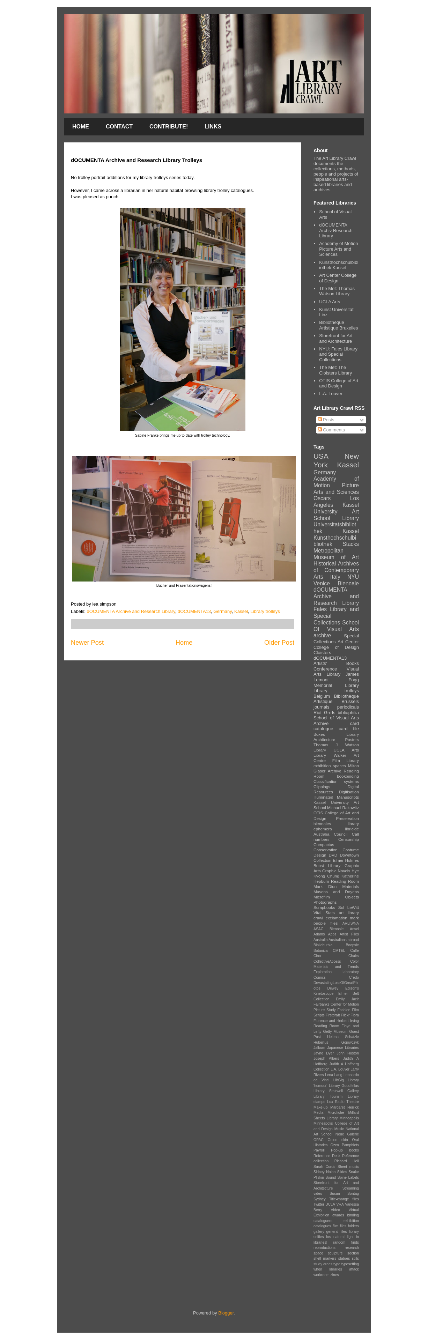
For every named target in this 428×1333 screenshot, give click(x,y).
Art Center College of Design (337, 278)
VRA (340, 1204)
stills (355, 1258)
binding (353, 1215)
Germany (222, 611)
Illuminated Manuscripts (336, 797)
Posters (352, 739)
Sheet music (348, 1167)
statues (344, 1258)
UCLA (330, 1204)
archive (322, 635)
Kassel (241, 611)
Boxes (319, 734)
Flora (354, 1015)
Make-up (320, 1107)
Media (318, 1112)
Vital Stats (324, 912)
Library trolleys (265, 611)
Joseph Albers (326, 1058)
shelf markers (324, 1258)
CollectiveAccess (327, 961)
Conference (325, 669)
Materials (350, 886)
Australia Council (330, 834)
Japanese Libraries (343, 1048)
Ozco (335, 1145)
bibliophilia (348, 712)
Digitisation (349, 792)
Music (339, 1129)
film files (339, 1226)
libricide (352, 829)
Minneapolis (349, 1118)
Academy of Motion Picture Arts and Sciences (338, 249)
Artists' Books (336, 663)
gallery (318, 1232)
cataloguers (322, 1221)
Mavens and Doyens (336, 891)
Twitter (318, 1204)
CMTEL (339, 951)
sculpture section (343, 1253)
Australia (320, 940)
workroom (321, 1275)
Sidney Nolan (324, 1172)
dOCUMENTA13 (194, 611)
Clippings (321, 786)
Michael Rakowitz (343, 807)
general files (336, 1232)
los (328, 1237)
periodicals (348, 707)
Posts (326, 419)
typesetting (350, 1264)
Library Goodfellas (344, 1086)
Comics (319, 977)
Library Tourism (327, 1096)
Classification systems (336, 781)
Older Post (279, 642)
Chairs (353, 956)
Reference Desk (326, 1156)
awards (338, 1215)
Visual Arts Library (336, 671)
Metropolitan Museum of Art (336, 554)
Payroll (319, 1150)
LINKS (213, 126)
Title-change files (344, 1199)
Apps (332, 934)
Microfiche (335, 1112)
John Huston (348, 1053)
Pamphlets (350, 1145)
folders (353, 1226)
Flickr (345, 1015)
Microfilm (321, 897)
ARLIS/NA (350, 923)
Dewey (332, 988)
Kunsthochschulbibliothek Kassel (338, 265)
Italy (335, 577)
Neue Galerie (347, 1134)
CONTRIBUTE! (168, 126)
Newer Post (87, 642)
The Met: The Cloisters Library (335, 370)
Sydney (319, 1199)
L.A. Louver (330, 393)
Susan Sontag (344, 1193)
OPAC (318, 1140)
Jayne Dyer (323, 1053)
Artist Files (349, 934)
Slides (342, 1172)
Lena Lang (333, 1075)
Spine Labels (348, 1177)
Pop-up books (345, 1150)
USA (321, 456)
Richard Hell (346, 1161)
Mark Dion (325, 886)
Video (335, 1210)
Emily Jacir (347, 999)
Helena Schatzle (343, 1037)
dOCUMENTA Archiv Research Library (335, 230)
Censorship (348, 839)
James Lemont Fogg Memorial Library (336, 680)
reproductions (324, 1248)
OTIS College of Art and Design (338, 383)
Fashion (344, 1010)
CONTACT (119, 126)
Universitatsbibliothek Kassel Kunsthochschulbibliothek (336, 534)
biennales (322, 823)
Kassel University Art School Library (336, 511)
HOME (80, 126)
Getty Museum (335, 1032)
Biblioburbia (322, 945)
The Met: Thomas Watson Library (337, 291)
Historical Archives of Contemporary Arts (336, 570)
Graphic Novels (336, 870)
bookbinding (348, 776)
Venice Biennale (336, 583)
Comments (331, 429)
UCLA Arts (329, 301)
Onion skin (338, 1140)
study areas (322, 1264)
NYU (353, 577)
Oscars (322, 498)
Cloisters (322, 652)
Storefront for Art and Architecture (335, 338)
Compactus (323, 844)
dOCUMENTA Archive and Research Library (131, 611)
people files (325, 923)
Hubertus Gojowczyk (336, 1042)
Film (336, 760)
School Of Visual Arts (336, 626)
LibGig (338, 1080)
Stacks (350, 544)
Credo (354, 977)
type (336, 1264)
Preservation (347, 818)
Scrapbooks (324, 907)
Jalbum (319, 1048)
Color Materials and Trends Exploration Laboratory (336, 967)
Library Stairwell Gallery (336, 1091)
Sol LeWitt (348, 907)
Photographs (325, 902)
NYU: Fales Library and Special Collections (338, 354)
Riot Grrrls (324, 712)
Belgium (321, 696)
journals (321, 707)
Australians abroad (344, 940)
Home (184, 642)
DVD (333, 855)
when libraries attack (336, 1269)
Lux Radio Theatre (343, 1102)
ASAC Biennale (328, 929)
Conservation (325, 849)
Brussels (350, 701)
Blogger (226, 1313)
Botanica (320, 951)
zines (335, 1275)
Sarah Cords (324, 1167)
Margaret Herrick (344, 1107)
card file (349, 728)
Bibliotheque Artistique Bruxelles (338, 325)
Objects (352, 897)
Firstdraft (333, 1015)
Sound (330, 1177)
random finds (346, 1242)
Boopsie (352, 945)
